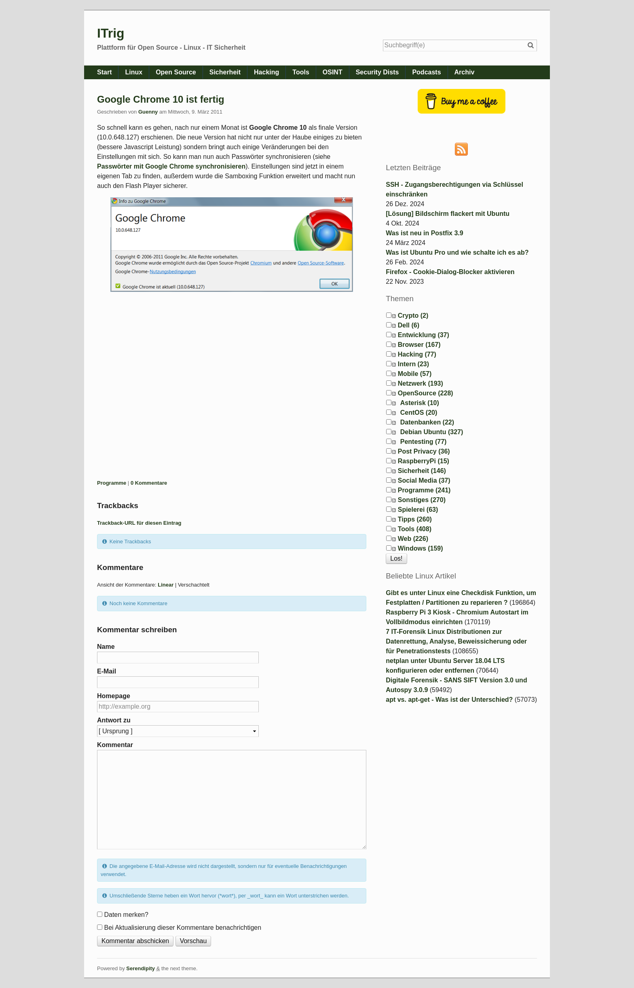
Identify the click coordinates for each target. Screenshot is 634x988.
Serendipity (140, 968)
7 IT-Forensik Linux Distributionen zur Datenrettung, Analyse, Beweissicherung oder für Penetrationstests (456, 641)
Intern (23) (413, 364)
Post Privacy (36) (424, 451)
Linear (165, 585)
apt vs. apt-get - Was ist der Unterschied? (449, 699)
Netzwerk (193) (420, 383)
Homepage (113, 695)
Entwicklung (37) (423, 334)
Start (104, 72)
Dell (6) (408, 325)
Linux (133, 72)
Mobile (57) (415, 373)
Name (106, 646)
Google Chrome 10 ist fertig (160, 99)
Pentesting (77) (423, 441)
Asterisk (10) (419, 402)
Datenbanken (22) (427, 422)
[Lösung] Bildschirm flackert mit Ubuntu (447, 213)
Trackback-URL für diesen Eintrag (139, 523)
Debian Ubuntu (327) (431, 432)
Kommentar (115, 744)
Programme (111, 483)
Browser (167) (419, 344)
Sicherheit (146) (422, 470)
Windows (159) (420, 548)
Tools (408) (414, 529)
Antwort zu (114, 720)
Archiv (464, 72)
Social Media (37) (424, 480)
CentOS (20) (418, 412)
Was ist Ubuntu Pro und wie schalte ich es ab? (457, 252)
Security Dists (377, 72)
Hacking (266, 72)
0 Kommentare (149, 483)
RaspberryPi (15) (423, 461)
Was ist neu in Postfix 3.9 (424, 233)
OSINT (332, 72)
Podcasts (426, 72)
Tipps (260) (415, 519)
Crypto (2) (413, 315)
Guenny (148, 112)
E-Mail (106, 671)
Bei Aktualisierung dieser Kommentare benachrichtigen (182, 927)
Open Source (176, 72)
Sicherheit (225, 72)
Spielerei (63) (418, 509)
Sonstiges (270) (422, 499)
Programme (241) (424, 490)
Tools (300, 72)
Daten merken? (126, 914)
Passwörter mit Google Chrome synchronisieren (171, 166)
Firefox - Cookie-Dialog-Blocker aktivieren (450, 271)
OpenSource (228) (425, 393)
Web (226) (413, 538)
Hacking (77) (417, 354)
